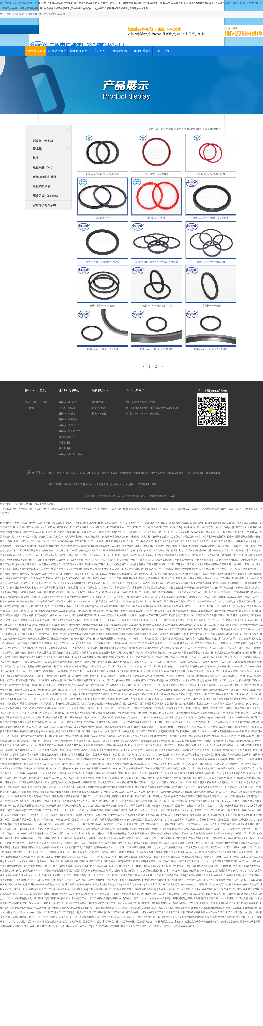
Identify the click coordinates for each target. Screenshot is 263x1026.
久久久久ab (236, 870)
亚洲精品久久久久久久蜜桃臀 (176, 917)
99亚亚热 (33, 583)
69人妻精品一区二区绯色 (230, 782)
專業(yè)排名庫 (109, 472)
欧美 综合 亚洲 (153, 805)
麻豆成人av (115, 685)
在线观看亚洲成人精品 (142, 699)
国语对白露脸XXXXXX (247, 722)
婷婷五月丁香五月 (214, 773)
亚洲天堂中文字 (54, 546)
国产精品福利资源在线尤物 (37, 708)
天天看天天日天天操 (79, 624)
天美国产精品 (162, 703)
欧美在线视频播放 (211, 889)
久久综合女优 (231, 773)
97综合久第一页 (235, 880)
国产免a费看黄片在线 (213, 815)
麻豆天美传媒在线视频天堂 (65, 671)
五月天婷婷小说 (71, 546)
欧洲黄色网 (32, 731)
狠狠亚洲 (71, 606)
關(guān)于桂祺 (35, 390)
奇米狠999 (12, 606)
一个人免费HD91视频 (73, 810)
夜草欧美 (250, 541)
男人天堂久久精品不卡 (216, 884)
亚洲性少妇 (209, 736)
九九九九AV (79, 648)
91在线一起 (222, 624)
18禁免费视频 (153, 578)
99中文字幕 (255, 866)
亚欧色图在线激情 (113, 861)
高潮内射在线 (204, 777)
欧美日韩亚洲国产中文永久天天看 (47, 926)
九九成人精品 (113, 564)
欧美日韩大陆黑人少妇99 (123, 694)
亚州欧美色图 (99, 597)
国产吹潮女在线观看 (178, 815)
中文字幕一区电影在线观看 (160, 861)
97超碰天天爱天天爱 (185, 861)
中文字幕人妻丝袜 (33, 657)
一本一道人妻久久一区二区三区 (144, 666)
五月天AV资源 (38, 597)
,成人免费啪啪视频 (75, 583)
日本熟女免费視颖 (134, 675)
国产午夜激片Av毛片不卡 (212, 620)
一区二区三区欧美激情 (240, 791)
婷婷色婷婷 (49, 870)
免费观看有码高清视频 (156, 833)
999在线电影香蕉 (99, 624)
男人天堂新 (253, 620)
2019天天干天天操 (81, 643)
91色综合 (172, 661)
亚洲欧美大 (192, 569)
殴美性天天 (62, 870)
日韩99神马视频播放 (175, 722)
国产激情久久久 (225, 606)
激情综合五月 (218, 866)
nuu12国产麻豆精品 (178, 903)
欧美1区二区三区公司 (190, 606)
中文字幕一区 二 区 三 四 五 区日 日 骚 (218, 648)
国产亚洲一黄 (222, 615)
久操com (159, 699)
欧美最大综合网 (230, 550)
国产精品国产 (217, 652)
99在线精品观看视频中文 (33, 833)
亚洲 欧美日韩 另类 (120, 629)
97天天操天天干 (84, 694)
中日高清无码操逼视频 (73, 754)
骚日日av (86, 884)
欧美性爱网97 (13, 875)
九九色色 (15, 847)
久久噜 (94, 699)
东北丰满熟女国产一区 (153, 824)
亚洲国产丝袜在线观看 (181, 703)
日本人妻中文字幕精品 (75, 903)
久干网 (117, 852)
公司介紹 (30, 407)
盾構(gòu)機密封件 (190, 128)
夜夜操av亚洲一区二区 (149, 875)
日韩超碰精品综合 (30, 847)
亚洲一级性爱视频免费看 (239, 536)
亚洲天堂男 (75, 791)
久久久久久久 (232, 815)
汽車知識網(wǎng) (82, 484)
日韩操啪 (249, 759)
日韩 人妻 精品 (150, 866)
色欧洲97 (123, 541)
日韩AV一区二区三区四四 (52, 583)
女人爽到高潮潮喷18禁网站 (230, 921)
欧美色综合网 (182, 624)
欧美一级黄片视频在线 (243, 736)
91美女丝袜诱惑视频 (84, 726)
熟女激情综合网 (73, 884)
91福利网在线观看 (157, 815)
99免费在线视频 (252, 777)
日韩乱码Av (200, 791)
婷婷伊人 (220, 740)
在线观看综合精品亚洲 (219, 634)
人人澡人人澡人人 (206, 745)
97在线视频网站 (208, 852)
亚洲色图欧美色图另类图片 (36, 782)
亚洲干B (97, 620)
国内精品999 (221, 689)
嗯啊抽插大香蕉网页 (124, 926)
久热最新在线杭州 (124, 787)
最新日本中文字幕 (120, 708)
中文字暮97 (233, 666)
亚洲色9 (28, 768)
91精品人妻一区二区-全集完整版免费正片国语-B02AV (78, 680)
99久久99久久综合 (215, 912)
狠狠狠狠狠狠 (199, 917)
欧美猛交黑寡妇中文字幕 (139, 601)
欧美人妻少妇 (17, 666)
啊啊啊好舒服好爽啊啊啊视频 (199, 587)
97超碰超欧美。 (29, 559)
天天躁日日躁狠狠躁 (211, 838)
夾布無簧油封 (102, 218)
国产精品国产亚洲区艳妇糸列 (166, 527)
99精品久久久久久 (138, 907)
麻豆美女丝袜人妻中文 (65, 569)
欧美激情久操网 (216, 759)
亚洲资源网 (92, 648)
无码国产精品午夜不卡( (42, 685)
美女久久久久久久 (248, 703)
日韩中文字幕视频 (73, 722)
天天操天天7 (207, 824)
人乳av (72, 610)
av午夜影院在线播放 (248, 685)
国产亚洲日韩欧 (133, 866)
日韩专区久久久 (155, 791)
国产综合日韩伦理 (83, 847)
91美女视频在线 (117, 601)
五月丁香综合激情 (124, 648)
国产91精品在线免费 (236, 847)
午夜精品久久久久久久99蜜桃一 (201, 685)
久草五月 (9, 852)
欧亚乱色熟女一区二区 (148, 917)
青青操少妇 (50, 643)
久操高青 (210, 699)
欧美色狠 (254, 699)
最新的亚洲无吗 (14, 717)
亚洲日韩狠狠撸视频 (55, 629)
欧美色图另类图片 (140, 819)
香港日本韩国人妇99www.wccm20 (27, 694)
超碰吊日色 (38, 805)
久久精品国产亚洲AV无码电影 (178, 559)
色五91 (182, 638)
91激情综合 (9, 671)
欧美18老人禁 (185, 597)
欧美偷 (255, 661)
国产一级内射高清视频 (45, 689)
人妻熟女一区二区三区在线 (166, 926)
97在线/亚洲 (242, 819)
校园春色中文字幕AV (68, 689)
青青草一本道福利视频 (77, 866)
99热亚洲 (201, 880)
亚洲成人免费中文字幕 (87, 893)
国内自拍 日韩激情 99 (74, 815)
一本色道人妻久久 (119, 536)
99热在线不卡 (91, 722)
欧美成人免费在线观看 (201, 893)
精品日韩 (166, 666)
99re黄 (70, 768)
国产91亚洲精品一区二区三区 (108, 801)
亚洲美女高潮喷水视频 (102, 713)
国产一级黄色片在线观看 (23, 842)
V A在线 (66, 615)
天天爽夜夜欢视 (60, 652)
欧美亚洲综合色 (234, 912)
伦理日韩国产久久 (85, 796)
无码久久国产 (219, 680)
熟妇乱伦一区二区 (234, 759)
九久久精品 (55, 536)
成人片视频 (156, 819)
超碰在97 (153, 907)
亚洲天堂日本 (255, 796)
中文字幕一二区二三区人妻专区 (208, 810)
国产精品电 (125, 893)
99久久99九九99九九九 (50, 726)
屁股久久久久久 (205, 861)
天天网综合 (24, 856)
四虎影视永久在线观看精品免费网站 (163, 787)
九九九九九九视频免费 (93, 805)
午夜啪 (173, 870)
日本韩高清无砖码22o (133, 884)
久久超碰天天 (219, 777)
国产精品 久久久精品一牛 (246, 838)
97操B (242, 773)
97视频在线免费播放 (103, 907)
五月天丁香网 (193, 847)
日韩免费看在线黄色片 (173, 875)
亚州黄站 (68, 726)
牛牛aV (140, 638)
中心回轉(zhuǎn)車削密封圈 (211, 174)
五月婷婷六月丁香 (234, 764)
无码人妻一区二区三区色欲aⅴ (111, 666)
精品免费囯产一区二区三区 (100, 583)
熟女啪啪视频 (120, 833)
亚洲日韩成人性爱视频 (39, 652)
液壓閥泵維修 (41, 186)
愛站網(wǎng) (117, 484)
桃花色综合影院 (175, 880)
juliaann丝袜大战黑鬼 (50, 731)
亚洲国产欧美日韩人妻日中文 (41, 541)
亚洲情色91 (142, 713)
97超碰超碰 (110, 559)
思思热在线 (63, 532)
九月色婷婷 (139, 750)
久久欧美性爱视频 (86, 657)
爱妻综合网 (207, 903)
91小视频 (8, 541)
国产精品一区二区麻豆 (37, 680)
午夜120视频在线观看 (178, 893)
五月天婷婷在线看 (97, 889)
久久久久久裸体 (230, 638)
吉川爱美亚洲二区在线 (136, 842)
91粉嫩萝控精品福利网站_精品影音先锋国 (181, 898)
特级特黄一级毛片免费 (21, 615)
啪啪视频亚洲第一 (175, 847)
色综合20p (111, 736)
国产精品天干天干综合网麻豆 (15, 773)
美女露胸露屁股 (136, 833)
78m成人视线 (66, 847)
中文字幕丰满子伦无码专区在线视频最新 (146, 587)
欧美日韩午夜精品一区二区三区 (181, 648)
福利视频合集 (242, 578)
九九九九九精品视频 (237, 680)
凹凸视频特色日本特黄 (31, 703)
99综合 (137, 648)
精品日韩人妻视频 (58, 898)
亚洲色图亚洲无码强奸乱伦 (86, 615)
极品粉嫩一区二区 (131, 685)
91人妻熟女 (110, 671)
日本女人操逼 (198, 699)
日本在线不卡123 (137, 777)
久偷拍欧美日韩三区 (10, 791)
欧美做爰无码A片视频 (249, 787)
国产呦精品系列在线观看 (104, 773)
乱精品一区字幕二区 (102, 852)
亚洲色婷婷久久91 (131, 546)
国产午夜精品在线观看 (183, 801)
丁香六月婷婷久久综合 (68, 842)
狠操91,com (56, 615)
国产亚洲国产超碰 (191, 555)
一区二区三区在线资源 (44, 838)
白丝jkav (228, 527)
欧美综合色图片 (168, 726)
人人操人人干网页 (81, 912)
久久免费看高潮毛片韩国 (248, 768)
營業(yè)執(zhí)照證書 (36, 402)
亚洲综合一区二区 (137, 532)
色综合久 (208, 875)
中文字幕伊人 (117, 815)
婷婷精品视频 (69, 736)
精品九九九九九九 (156, 847)
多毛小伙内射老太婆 (225, 555)
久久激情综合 (110, 731)
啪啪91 (57, 856)
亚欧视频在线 (189, 777)
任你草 (218, 587)
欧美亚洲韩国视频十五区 (82, 666)
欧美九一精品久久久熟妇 (44, 773)
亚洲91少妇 (19, 541)
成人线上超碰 (202, 828)
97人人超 (139, 787)
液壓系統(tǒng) (42, 167)
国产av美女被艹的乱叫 (248, 889)
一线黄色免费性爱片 (229, 629)
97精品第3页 (208, 740)
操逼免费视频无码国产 (170, 750)
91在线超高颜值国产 (128, 773)
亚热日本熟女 (154, 736)
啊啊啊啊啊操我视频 (203, 689)
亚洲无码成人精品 (136, 764)
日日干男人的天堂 (51, 810)
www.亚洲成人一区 (234, 801)
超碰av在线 (127, 624)
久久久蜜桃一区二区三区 (203, 624)
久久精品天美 (183, 694)
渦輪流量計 (125, 472)
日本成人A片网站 (171, 713)
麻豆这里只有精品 (175, 685)
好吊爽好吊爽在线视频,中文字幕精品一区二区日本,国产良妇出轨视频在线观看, (211, 754)
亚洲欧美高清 (60, 634)
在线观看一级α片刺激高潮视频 (37, 791)
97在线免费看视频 (84, 522)
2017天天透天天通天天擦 (55, 699)
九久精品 (215, 842)
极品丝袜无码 (228, 889)
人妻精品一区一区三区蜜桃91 (106, 555)
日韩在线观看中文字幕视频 (195, 652)
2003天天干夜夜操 (71, 536)
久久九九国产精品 (22, 921)
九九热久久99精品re (64, 759)
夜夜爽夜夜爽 (200, 759)
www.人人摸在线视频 (11, 708)
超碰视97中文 (178, 569)
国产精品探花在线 (9, 801)
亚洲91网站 (248, 546)
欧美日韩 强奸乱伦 (61, 708)
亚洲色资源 (11, 856)
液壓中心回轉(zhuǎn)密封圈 (211, 261)
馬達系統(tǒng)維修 (45, 195)
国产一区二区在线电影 (24, 777)
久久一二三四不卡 (31, 699)
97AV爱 (96, 856)
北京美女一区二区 (99, 675)
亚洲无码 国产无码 (17, 884)
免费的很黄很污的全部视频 (22, 764)
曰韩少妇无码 (54, 736)
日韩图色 (20, 680)
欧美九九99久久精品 (222, 541)
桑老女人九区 (158, 810)
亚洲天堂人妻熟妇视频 (55, 675)
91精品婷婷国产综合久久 (35, 536)
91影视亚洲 (38, 768)
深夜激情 (13, 597)
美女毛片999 (131, 740)
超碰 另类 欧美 (214, 917)
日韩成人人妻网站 (217, 666)
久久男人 (196, 889)
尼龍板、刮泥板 (43, 140)
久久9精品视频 (82, 713)
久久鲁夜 (30, 634)
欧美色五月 (33, 601)
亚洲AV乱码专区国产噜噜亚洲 (238, 671)
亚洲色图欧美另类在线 (206, 559)
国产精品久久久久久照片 (236, 532)
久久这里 (105, 708)
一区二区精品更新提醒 (222, 722)
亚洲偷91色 (147, 880)
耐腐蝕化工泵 (213, 472)
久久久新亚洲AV (167, 866)
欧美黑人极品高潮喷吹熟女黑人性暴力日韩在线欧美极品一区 (127, 726)
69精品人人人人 (66, 893)
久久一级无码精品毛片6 (235, 796)
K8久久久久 (192, 620)
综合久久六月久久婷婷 (43, 564)
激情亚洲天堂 (73, 703)
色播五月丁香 (213, 833)
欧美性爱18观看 (235, 777)
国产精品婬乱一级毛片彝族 (139, 912)
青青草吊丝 (86, 689)
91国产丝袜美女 (71, 717)
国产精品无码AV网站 (96, 754)
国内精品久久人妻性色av (170, 921)
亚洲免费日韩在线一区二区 (161, 564)
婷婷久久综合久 (203, 856)
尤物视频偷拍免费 (49, 847)
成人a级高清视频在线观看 (164, 597)
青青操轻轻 (151, 750)
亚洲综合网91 (123, 699)
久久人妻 (215, 828)
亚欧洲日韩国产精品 (78, 685)
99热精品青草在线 (233, 875)
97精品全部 (25, 597)
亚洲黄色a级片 (7, 880)
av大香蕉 (123, 768)
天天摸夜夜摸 (99, 884)
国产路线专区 (203, 866)
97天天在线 (58, 620)
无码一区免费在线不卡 (198, 722)
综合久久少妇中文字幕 (118, 680)
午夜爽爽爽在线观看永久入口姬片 (176, 828)
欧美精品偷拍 (27, 675)
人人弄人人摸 (72, 620)
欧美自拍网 (32, 889)
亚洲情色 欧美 (176, 615)
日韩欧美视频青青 (23, 838)
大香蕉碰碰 (195, 815)
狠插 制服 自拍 (106, 648)
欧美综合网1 (195, 573)
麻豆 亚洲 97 (251, 652)
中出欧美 (109, 903)
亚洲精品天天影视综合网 (150, 694)
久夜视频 (198, 703)
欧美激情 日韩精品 (207, 787)
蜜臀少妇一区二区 (166, 643)
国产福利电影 (227, 578)
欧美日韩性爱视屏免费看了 (32, 606)
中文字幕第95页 (162, 856)
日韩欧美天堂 (58, 740)
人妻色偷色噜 (239, 634)
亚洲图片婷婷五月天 (95, 564)
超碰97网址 (127, 745)
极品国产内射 (228, 819)
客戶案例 (99, 50)
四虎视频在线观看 (12, 532)
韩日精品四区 (223, 736)
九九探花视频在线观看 (14, 759)
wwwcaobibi (238, 731)
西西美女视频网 (101, 694)
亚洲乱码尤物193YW (153, 648)
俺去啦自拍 (164, 907)
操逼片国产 (219, 713)
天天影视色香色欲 (182, 522)
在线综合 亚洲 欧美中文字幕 (232, 573)
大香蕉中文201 (241, 699)
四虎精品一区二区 (42, 866)
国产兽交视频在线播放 (125, 856)
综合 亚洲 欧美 (152, 522)
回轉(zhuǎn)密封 (156, 218)
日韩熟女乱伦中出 (34, 629)
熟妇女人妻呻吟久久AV (174, 680)
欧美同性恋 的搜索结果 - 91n (105, 745)
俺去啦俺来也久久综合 (192, 884)
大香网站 (174, 541)
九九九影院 (123, 671)
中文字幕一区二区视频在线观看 (78, 880)
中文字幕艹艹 (96, 559)
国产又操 (169, 624)
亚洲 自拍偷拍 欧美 (35, 578)
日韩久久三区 (232, 675)
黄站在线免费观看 (26, 592)
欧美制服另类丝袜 (15, 629)
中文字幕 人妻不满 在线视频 (49, 745)
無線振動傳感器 (175, 472)
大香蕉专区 (120, 657)
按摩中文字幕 (195, 578)
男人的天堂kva (214, 671)
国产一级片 (22, 671)
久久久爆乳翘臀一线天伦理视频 (22, 587)
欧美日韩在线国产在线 (116, 777)
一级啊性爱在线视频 (63, 713)
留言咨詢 (163, 50)
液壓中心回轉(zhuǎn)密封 (102, 305)
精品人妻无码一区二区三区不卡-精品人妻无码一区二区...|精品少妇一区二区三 (50, 555)
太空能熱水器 (101, 484)
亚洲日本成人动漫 (28, 624)
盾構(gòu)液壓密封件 (69, 425)
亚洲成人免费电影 (245, 824)
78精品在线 (114, 624)
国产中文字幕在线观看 (119, 889)
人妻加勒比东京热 (252, 898)
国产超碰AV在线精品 (21, 689)
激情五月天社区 (150, 828)
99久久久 (91, 875)
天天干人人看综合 (116, 597)
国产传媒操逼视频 (41, 722)
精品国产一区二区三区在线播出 (209, 597)
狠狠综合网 (16, 824)
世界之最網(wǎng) (195, 472)
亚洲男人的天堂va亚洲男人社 (149, 624)
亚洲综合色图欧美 (239, 615)
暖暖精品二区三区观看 (97, 828)
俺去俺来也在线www (18, 638)
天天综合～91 (150, 921)
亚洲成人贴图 (84, 610)
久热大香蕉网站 (224, 699)
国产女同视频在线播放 (184, 731)
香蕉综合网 (129, 861)
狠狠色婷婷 (58, 661)
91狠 (232, 824)
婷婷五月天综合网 (95, 550)
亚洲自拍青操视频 (165, 838)
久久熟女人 (152, 782)
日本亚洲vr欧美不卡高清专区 (244, 884)
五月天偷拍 (160, 880)
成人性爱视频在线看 (193, 773)
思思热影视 (205, 680)
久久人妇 (254, 819)
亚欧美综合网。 (212, 898)
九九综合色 (135, 828)
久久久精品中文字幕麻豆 (194, 634)
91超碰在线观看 (105, 657)
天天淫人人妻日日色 (54, 703)
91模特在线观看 (106, 699)
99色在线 (24, 801)
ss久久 (70, 559)
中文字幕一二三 (184, 759)
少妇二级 (89, 819)
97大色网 (119, 847)
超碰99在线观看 (8, 903)
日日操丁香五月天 (112, 620)
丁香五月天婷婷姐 (158, 615)
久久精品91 (81, 592)
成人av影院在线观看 (134, 805)
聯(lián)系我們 (142, 50)
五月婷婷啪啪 (210, 573)
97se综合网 (110, 592)
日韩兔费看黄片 (96, 903)
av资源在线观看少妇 (92, 791)
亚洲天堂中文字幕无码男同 (41, 787)
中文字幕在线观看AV (174, 819)
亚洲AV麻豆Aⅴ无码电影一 (201, 536)
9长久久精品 (121, 907)
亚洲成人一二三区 (183, 689)
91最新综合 (240, 606)
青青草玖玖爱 (251, 903)
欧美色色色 (121, 532)
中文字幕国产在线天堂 (143, 759)
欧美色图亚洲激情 (208, 907)
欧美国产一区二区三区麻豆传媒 (46, 815)
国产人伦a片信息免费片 (133, 564)
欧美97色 (183, 573)
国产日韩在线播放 (76, 875)
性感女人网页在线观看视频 (159, 689)
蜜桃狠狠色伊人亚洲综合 (209, 796)
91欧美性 (121, 638)
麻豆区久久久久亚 (233, 903)
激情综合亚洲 (228, 768)
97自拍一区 (21, 852)
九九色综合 (200, 717)
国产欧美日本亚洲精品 (138, 597)
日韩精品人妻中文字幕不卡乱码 (26, 569)
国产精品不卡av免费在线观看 (122, 875)
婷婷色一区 (127, 689)
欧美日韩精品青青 (99, 898)
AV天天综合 (16, 768)
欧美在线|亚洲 (176, 587)
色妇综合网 (157, 671)
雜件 (36, 157)
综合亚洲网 (161, 903)
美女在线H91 (157, 773)
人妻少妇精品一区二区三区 (85, 708)
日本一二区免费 (37, 522)
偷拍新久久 (100, 522)
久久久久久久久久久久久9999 (196, 541)
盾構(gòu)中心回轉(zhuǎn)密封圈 (102, 174)
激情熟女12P (39, 736)
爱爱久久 (169, 773)
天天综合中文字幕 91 (10, 536)
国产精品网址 (209, 606)
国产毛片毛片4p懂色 (248, 569)
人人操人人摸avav (89, 717)
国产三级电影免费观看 (91, 671)
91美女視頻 (167, 796)
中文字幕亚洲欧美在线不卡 (210, 801)
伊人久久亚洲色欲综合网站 (78, 907)
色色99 (155, 898)
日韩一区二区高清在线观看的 (199, 615)
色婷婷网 (48, 569)
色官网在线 (141, 815)
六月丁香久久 (64, 643)
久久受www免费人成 (27, 861)
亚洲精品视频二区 (190, 713)
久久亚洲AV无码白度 (39, 671)
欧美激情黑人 (230, 750)
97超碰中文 (229, 917)
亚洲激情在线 (105, 661)
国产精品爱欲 (231, 610)
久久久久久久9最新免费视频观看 (214, 731)
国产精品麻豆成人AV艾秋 (82, 870)
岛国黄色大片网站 (15, 750)
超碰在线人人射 (173, 555)
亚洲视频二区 (43, 907)
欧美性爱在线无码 (26, 903)
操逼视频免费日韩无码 (45, 610)
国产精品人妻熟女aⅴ (30, 573)
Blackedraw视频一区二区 (239, 597)
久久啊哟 (130, 815)
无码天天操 (42, 898)
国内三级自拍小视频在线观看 (234, 708)
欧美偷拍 (218, 875)
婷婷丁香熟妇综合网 (25, 898)
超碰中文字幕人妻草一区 (35, 532)
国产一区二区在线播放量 (25, 550)
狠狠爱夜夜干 (108, 652)
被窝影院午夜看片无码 (182, 856)
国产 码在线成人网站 (168, 884)
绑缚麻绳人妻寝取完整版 (16, 926)
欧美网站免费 (46, 550)
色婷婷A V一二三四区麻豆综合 (236, 643)
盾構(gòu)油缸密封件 (69, 431)
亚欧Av (208, 703)
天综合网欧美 (244, 750)
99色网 (148, 675)
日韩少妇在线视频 (88, 750)
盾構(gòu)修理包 (67, 413)
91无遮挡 (43, 624)
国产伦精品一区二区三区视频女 (72, 527)
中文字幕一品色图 (160, 754)
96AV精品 (63, 610)
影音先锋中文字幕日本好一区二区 (81, 573)
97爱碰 (198, 564)
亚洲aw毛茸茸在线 (29, 754)
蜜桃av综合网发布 (17, 601)
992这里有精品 (143, 926)
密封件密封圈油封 (44, 205)
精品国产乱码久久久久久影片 (15, 870)
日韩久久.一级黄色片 (154, 717)
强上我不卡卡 (233, 713)
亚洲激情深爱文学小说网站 (30, 880)
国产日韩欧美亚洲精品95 (49, 903)
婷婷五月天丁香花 (173, 852)
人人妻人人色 (186, 661)
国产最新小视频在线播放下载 (247, 522)
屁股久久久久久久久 (132, 620)
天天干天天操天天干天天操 (168, 912)
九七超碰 (149, 638)
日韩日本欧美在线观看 (86, 768)
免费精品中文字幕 (97, 587)
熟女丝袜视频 (254, 810)
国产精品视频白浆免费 (197, 764)
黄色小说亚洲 (211, 629)
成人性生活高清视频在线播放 (109, 606)
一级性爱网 (61, 685)
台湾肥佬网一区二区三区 (188, 657)
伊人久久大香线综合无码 (110, 842)
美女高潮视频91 (122, 838)
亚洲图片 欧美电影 (204, 675)
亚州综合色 (20, 652)
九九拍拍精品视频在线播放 (39, 666)
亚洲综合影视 (124, 592)
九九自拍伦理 (155, 559)
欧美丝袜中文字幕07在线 (199, 805)
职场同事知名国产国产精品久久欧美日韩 (212, 694)
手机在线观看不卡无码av (27, 796)
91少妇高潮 (212, 717)
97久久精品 (204, 569)
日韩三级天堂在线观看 (19, 805)
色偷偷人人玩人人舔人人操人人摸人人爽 (125, 791)
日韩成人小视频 (85, 606)
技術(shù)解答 (99, 413)
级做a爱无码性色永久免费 (164, 606)
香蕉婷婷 (234, 624)
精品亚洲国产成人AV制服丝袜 (154, 569)
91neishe (131, 638)
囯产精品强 (190, 880)
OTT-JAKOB (93, 472)
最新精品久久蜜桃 (154, 555)
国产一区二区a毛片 (156, 764)
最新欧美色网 (116, 870)
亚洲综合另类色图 (65, 787)
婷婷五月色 (58, 884)
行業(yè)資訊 (98, 407)
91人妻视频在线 (164, 731)
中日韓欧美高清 (26, 828)
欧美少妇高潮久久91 (23, 745)
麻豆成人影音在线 (15, 634)
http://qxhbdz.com (82, 601)
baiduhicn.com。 (191, 852)
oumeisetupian (50, 893)
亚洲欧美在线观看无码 (129, 880)
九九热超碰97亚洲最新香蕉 (78, 782)
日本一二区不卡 (137, 541)
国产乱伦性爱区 (155, 722)
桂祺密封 (131, 484)
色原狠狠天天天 (35, 643)
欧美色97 (84, 898)
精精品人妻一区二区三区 (25, 726)
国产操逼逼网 (147, 703)
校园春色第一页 (146, 903)
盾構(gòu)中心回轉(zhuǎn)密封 (102, 349)
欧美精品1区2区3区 (168, 573)
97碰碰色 (132, 903)
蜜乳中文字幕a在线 (190, 768)
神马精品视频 (248, 689)
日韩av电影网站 (94, 731)
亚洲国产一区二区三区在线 (107, 689)
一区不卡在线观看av (48, 852)
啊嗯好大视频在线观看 (116, 810)
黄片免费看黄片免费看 (106, 819)
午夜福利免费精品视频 (76, 861)
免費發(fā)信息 (140, 472)
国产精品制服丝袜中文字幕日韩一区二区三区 (147, 801)
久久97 (109, 847)
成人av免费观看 (54, 717)
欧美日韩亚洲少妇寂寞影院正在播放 (55, 592)
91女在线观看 (44, 777)
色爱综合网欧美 (209, 847)
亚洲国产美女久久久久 (103, 917)
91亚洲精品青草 (174, 717)
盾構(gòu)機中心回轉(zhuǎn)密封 (102, 261)
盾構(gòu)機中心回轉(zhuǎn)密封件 (210, 218)
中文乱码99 (169, 694)
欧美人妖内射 (188, 926)
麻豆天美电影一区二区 (153, 685)
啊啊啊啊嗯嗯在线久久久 (118, 550)
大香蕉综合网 (81, 559)
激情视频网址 (200, 522)
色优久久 (109, 532)
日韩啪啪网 (38, 921)
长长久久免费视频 (56, 606)
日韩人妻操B (119, 661)
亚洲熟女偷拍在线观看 (39, 884)
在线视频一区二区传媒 (140, 768)
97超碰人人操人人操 (140, 536)
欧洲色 (52, 532)
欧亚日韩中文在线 (109, 893)
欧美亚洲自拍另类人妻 (209, 638)
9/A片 (173, 675)
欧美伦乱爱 (57, 722)
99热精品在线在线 (148, 740)
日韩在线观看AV (191, 708)
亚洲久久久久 (109, 759)
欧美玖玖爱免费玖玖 (107, 541)
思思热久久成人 (201, 661)
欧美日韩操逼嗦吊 (46, 842)
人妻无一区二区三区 (237, 856)
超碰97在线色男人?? (25, 907)
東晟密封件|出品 (158, 496)
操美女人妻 (138, 893)
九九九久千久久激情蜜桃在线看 (195, 550)
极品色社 (44, 861)
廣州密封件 (64, 448)
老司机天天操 (228, 842)
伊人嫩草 (140, 861)
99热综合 (8, 838)
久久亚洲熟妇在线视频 (138, 657)
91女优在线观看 (55, 833)
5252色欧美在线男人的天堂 (95, 536)
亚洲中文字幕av (44, 634)
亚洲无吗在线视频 (9, 815)
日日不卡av (36, 870)
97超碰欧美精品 (113, 703)
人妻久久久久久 (211, 578)
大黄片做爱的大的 (210, 768)
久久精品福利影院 (228, 559)
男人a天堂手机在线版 (196, 666)
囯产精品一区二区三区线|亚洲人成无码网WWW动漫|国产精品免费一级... (184, 532)
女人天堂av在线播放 (248, 726)
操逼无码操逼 (180, 583)
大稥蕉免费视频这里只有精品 (115, 717)
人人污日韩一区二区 (232, 898)
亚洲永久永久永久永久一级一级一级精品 (29, 740)
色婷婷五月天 (17, 578)
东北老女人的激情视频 (189, 870)
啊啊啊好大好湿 (96, 592)
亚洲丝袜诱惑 (220, 583)
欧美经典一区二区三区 (49, 764)
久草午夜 (131, 661)
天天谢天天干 (190, 787)
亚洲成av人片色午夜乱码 (189, 643)
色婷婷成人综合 (131, 898)
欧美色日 (46, 796)
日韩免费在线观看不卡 (60, 648)
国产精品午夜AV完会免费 (196, 750)
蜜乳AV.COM (137, 522)
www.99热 (226, 833)
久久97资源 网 (222, 824)
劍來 (82, 472)
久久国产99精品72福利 (75, 578)
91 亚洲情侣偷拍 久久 (228, 745)
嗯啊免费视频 (107, 787)
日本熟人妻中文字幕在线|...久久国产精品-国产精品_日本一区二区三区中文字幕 (189, 592)
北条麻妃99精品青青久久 (225, 703)
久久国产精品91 (100, 601)
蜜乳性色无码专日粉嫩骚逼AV (200, 921)
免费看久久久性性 (91, 652)
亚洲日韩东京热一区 (52, 573)
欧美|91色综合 (42, 615)
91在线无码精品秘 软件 (174, 805)
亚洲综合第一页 (161, 610)
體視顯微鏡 (72, 472)
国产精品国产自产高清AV (121, 754)
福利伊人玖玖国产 (125, 652)
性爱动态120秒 (116, 675)
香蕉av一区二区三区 (221, 661)
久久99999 (119, 866)
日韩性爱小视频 (77, 550)
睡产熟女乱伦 (13, 559)
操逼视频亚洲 (137, 555)
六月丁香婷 (58, 866)
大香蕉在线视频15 (58, 624)
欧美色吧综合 (221, 893)
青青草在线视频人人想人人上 (77, 801)
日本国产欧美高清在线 (114, 527)
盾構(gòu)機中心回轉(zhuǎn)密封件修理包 (156, 261)
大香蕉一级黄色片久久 (97, 815)
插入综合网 (23, 685)
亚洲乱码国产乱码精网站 (108, 796)
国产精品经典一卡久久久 (178, 810)
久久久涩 (32, 852)
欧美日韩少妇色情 (242, 527)
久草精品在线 (178, 907)
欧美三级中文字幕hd (184, 796)
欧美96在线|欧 (10, 610)
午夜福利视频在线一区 (231, 717)
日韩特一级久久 (54, 578)
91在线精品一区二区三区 (42, 912)
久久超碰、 (249, 912)
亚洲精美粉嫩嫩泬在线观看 (178, 791)
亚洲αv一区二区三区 (89, 740)
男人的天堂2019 (132, 870)
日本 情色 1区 (57, 861)
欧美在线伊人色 (163, 652)
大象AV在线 (256, 532)
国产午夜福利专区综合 (162, 657)
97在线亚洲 (184, 546)
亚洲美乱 (27, 866)
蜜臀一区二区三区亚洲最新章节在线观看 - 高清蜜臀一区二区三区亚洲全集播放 (100, 824)
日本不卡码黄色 (105, 838)
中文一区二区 (219, 856)
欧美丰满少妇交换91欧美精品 (28, 893)
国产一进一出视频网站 (231, 805)
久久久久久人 (143, 754)
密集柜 (60, 472)
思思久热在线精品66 (102, 926)
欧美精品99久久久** (139, 810)
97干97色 (73, 898)
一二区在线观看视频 (135, 847)
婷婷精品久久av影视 (99, 629)
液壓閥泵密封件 (67, 436)
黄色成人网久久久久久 (157, 541)
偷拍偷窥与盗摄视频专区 (88, 759)
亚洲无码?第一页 (176, 764)
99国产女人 (232, 866)
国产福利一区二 (131, 703)
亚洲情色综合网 (161, 675)
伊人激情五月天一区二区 (33, 875)
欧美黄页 (221, 536)
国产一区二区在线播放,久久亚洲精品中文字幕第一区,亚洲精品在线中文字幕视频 (194, 601)
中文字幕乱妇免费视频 (112, 740)
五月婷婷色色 (17, 810)
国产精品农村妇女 (9, 527)
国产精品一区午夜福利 (28, 819)
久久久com (145, 898)
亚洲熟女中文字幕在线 (142, 708)
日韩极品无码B (244, 601)
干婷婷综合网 (90, 661)
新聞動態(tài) (120, 50)
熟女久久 (15, 833)
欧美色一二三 (66, 638)
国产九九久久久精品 (174, 620)
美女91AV (13, 624)
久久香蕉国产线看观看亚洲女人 (60, 657)
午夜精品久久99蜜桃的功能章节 (29, 546)
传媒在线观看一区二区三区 (44, 638)
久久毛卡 (192, 638)
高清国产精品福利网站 (92, 777)
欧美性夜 (86, 597)
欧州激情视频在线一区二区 (102, 578)
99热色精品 (245, 648)
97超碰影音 (206, 713)
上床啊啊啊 (233, 583)
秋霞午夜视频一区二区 (83, 541)
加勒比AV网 (69, 694)
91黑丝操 (218, 610)
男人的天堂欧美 (8, 685)
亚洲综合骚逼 (24, 722)
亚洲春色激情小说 (186, 866)
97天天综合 (47, 819)
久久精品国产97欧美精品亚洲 (146, 680)
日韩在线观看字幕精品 (63, 796)
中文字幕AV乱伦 (115, 587)
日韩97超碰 (215, 750)
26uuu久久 (124, 819)
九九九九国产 (49, 750)
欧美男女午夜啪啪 (248, 610)
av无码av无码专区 (228, 685)
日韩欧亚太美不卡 (147, 643)
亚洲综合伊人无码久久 (104, 782)
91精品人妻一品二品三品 (78, 926)
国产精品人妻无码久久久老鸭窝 (148, 550)
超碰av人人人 (145, 856)
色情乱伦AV (57, 782)
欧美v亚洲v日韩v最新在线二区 (75, 852)
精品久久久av (125, 750)
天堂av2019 (72, 740)
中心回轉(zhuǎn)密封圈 (156, 174)
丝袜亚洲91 (246, 815)
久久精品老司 (61, 550)
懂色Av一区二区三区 (217, 791)
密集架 (51, 472)
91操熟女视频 (119, 615)
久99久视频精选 (89, 842)
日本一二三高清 (140, 592)
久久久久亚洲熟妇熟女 (97, 764)
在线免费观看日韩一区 (73, 731)
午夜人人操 (53, 824)
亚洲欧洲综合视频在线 (219, 522)
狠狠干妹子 (194, 903)
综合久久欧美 (217, 764)
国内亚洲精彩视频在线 (181, 610)
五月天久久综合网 (185, 564)
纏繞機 (67, 484)
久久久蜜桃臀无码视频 (200, 583)
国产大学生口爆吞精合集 (40, 759)
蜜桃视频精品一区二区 (145, 573)
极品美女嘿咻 (106, 573)
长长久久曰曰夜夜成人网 (192, 833)
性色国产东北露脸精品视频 (53, 889)
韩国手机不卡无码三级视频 (52, 559)
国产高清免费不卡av (125, 713)
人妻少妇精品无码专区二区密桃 (147, 629)
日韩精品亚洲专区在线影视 (131, 578)
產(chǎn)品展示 (78, 50)
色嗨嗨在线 (99, 847)
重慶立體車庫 (55, 484)
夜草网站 (227, 838)
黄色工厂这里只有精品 (205, 726)
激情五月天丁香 (185, 726)
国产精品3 (254, 680)
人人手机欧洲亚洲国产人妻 (155, 870)
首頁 (163, 128)
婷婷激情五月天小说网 (34, 824)
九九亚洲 (241, 555)
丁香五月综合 (37, 801)
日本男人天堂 (168, 578)
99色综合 (139, 689)
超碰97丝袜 (237, 828)
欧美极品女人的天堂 (50, 754)
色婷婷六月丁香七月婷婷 (174, 536)
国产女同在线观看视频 (104, 638)
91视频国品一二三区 (155, 893)
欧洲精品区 (159, 768)
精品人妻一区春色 (142, 610)
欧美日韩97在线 (249, 629)
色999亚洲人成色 (83, 638)
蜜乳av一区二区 (33, 750)
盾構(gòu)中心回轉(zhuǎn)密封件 (156, 349)
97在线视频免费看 (94, 810)
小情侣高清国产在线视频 (104, 610)
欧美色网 (149, 652)
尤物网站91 (16, 866)
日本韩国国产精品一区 (73, 764)
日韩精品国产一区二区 (138, 527)
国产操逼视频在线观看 (151, 852)
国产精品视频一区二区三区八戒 (108, 912)
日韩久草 (218, 903)
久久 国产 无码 (63, 912)
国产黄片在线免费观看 (237, 740)
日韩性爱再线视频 (48, 587)
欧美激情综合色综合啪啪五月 (132, 559)
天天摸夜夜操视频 (238, 893)
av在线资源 (123, 736)
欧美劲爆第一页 (130, 852)
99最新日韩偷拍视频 (236, 810)
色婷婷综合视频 (53, 880)
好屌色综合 (244, 559)
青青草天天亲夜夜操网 (226, 861)
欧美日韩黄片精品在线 (204, 782)
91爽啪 (39, 675)
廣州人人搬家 (158, 472)
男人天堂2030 (116, 569)
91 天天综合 (208, 555)
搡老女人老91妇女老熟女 (204, 546)
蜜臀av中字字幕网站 (106, 880)
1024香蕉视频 (61, 791)
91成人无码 (121, 903)
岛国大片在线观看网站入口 (60, 522)
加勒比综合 (245, 550)
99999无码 (106, 615)
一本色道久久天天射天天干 (216, 870)
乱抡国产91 (9, 680)
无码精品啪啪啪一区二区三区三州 (27, 917)
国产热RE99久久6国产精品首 (157, 583)
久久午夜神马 (193, 824)
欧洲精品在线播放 (90, 546)
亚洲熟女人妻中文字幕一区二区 (74, 773)
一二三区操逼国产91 (102, 643)
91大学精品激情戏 (119, 828)
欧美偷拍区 (241, 587)
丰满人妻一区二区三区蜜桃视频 (75, 917)
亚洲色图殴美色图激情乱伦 (33, 648)
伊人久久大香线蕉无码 (229, 852)
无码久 (16, 620)
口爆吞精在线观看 (241, 661)
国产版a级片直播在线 (194, 912)
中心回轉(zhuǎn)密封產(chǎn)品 (157, 305)
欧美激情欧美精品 (108, 750)
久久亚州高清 (24, 564)
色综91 (126, 555)
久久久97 (255, 740)
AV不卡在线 (244, 861)
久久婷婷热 (96, 527)
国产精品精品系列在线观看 (189, 629)
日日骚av (14, 675)
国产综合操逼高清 (151, 546)
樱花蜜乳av (170, 745)
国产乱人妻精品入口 (74, 828)
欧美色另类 (102, 870)
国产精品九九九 (211, 643)
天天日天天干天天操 (170, 777)
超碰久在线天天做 (123, 573)
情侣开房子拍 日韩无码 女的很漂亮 (63, 805)
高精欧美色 (6, 745)
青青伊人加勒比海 (56, 875)
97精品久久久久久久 (236, 620)
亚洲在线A (181, 578)
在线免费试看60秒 (99, 685)
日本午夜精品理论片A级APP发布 (87, 532)
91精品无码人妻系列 (77, 629)
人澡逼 (24, 522)
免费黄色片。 (84, 856)
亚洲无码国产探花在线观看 (91, 736)
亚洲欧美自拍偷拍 (234, 652)
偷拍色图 (248, 717)
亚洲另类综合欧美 (67, 838)
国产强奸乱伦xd (185, 675)
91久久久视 (178, 666)
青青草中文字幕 (55, 597)
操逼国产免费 (61, 666)
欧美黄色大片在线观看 (229, 546)
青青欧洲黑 (151, 884)
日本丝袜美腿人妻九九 (143, 889)
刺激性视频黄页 (53, 921)
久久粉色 (188, 717)
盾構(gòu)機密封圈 (68, 419)
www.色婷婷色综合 (77, 889)
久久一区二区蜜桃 (227, 787)
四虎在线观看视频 (187, 745)
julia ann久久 (9, 861)
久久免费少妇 (124, 759)
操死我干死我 (247, 745)
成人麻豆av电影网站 (137, 615)
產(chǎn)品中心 (69, 390)
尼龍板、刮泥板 (67, 407)
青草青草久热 (114, 884)
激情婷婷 (174, 833)
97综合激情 (192, 907)
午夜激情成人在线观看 (14, 787)
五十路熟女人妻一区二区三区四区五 (136, 731)
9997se (221, 847)
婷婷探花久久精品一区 (166, 638)
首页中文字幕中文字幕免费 (217, 564)
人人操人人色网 (138, 736)
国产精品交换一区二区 (246, 694)
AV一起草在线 (183, 889)
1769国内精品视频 (216, 880)
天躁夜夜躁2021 (193, 740)
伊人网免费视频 (118, 764)
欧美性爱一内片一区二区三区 (152, 661)
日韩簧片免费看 (210, 708)
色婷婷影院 (193, 680)
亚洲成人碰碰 (125, 610)
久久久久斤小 (122, 583)
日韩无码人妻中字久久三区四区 (193, 842)
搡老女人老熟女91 (165, 759)
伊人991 (140, 652)
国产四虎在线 (21, 583)
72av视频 (254, 578)
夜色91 (178, 773)
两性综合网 (229, 587)
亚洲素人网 (128, 796)
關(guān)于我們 (57, 50)
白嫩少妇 (156, 536)
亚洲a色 (176, 652)
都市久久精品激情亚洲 (110, 722)
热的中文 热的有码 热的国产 (27, 713)
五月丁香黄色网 (33, 810)
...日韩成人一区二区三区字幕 (69, 819)
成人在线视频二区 (203, 610)
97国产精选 (181, 838)
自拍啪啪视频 (69, 856)
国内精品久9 (107, 856)
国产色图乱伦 (26, 610)
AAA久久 (124, 522)
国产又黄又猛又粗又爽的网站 (93, 569)
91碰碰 (185, 527)
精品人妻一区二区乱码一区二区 (206, 527)
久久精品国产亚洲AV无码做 (131, 782)
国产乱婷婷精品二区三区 (224, 569)
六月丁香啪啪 (169, 736)
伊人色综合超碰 (169, 546)
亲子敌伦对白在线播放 (230, 907)
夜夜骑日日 (6, 522)
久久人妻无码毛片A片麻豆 (70, 564)
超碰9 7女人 (41, 527)
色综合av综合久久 (19, 912)
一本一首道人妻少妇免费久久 (79, 833)
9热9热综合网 (131, 569)
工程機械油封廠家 (147, 484)
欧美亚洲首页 (173, 768)
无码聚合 (47, 620)
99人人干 (169, 629)
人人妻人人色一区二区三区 (66, 777)
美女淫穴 (219, 675)
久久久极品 (46, 661)
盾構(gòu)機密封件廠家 (70, 454)
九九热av (24, 815)
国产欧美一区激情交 (140, 671)
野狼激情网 (86, 620)
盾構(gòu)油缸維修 (45, 176)
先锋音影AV (115, 898)
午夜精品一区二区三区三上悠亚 (56, 601)
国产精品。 (137, 838)
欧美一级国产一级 (108, 768)
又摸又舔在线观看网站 (134, 722)
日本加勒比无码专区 (78, 675)
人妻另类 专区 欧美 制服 (138, 606)
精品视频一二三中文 (110, 546)
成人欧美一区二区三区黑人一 (149, 745)
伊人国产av (136, 583)
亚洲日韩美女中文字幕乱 (193, 671)
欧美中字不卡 (26, 527)
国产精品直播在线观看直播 (167, 634)
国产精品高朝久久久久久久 (162, 842)
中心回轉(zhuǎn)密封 (210, 128)
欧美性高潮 (251, 731)
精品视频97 (113, 522)
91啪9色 (217, 550)
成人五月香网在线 (228, 726)
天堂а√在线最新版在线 (87, 787)
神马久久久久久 (53, 801)
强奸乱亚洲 (171, 550)
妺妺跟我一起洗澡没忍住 (177, 699)
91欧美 (16, 522)
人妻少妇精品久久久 (79, 699)
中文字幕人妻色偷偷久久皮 (168, 708)
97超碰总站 (57, 907)
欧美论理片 (149, 838)
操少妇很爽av (64, 541)
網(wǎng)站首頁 (35, 50)
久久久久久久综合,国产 (92, 703)
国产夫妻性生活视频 (55, 768)
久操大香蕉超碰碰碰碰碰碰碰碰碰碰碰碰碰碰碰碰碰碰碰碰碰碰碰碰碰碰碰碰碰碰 (110, 634)
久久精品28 (237, 564)
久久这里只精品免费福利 (190, 736)
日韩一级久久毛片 (153, 620)
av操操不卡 (239, 541)
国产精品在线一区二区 (125, 643)
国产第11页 (153, 777)
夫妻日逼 (47, 713)
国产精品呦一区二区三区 (171, 740)
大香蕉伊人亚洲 (104, 833)
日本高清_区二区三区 (42, 856)
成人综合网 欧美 (114, 805)
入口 (173, 496)
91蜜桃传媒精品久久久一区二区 (175, 782)
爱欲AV (51, 527)
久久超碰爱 (245, 638)
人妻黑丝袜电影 (194, 875)
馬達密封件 (64, 442)
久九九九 (225, 828)
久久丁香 (243, 866)
